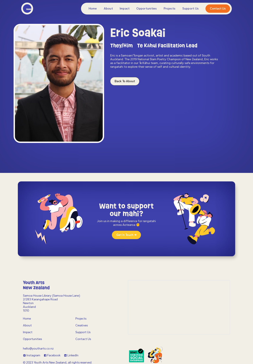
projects (170, 8)
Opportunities (146, 8)
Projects (80, 318)
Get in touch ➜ (126, 235)
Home (93, 8)
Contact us (218, 8)
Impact (125, 8)
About (108, 8)
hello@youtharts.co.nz (38, 348)
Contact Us (83, 339)
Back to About (125, 81)
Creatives (81, 325)
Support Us (190, 8)
